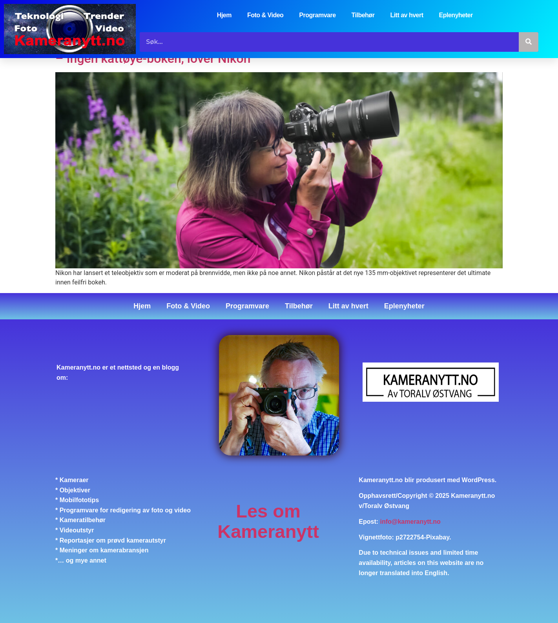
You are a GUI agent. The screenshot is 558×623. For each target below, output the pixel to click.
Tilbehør (363, 15)
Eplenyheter (456, 15)
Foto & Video (265, 15)
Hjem (224, 15)
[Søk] (528, 42)
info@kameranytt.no (410, 521)
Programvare (317, 15)
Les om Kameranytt (268, 521)
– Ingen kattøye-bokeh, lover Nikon (152, 58)
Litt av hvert (406, 15)
